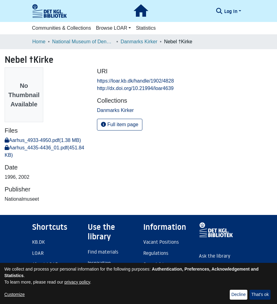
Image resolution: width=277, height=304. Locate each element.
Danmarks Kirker (138, 41)
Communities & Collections (61, 28)
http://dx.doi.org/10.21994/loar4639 (135, 88)
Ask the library (214, 256)
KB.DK (38, 242)
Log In (230, 11)
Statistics (146, 28)
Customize (14, 294)
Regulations (155, 253)
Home (39, 41)
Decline (238, 294)
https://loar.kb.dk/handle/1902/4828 (135, 80)
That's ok (260, 294)
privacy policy (77, 282)
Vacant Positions (161, 242)
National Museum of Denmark (83, 41)
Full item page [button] (119, 124)
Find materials (103, 252)
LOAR (38, 253)
